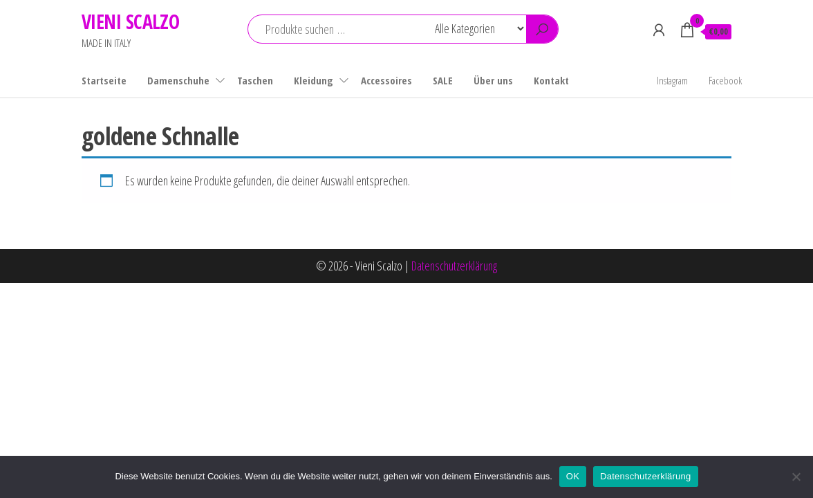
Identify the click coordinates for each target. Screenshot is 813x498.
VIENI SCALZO (130, 21)
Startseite (104, 80)
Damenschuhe (178, 80)
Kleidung (313, 80)
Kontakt (551, 80)
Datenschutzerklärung (454, 265)
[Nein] (796, 476)
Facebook (725, 80)
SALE (443, 80)
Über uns (493, 80)
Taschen (255, 80)
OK (572, 476)
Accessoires (386, 80)
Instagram (672, 80)
